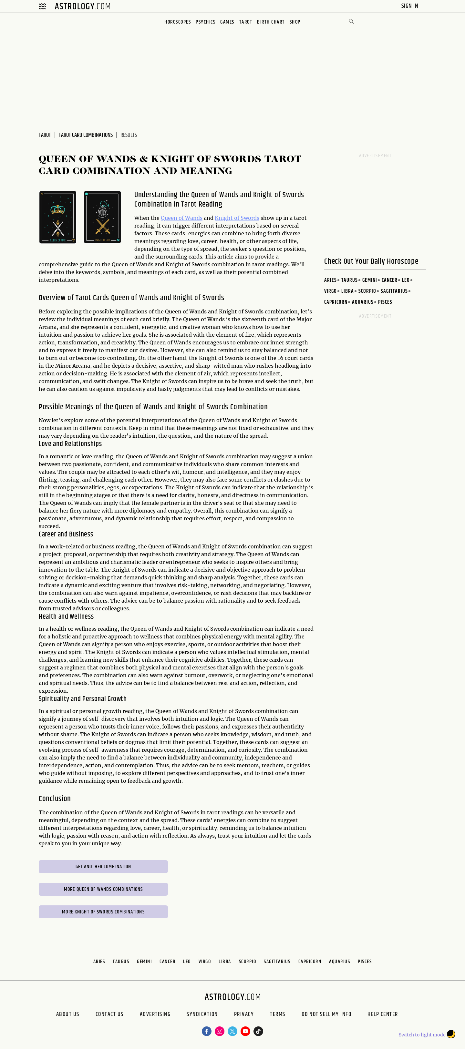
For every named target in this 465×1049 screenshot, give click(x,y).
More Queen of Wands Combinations (103, 889)
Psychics (205, 22)
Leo (406, 280)
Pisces (385, 302)
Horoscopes (177, 22)
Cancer (390, 280)
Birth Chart (271, 22)
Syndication (202, 1015)
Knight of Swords (237, 218)
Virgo (330, 291)
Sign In (410, 6)
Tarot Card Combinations (86, 135)
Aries (330, 280)
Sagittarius (394, 291)
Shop (295, 22)
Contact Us (110, 1015)
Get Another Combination (103, 867)
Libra (347, 291)
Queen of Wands (181, 218)
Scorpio (367, 291)
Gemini (369, 280)
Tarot (246, 22)
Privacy (244, 1015)
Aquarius (363, 302)
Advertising (155, 1015)
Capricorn (335, 302)
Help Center (382, 1015)
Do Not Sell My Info (327, 1015)
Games (227, 22)
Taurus (349, 280)
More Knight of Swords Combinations (103, 912)
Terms (277, 1015)
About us (67, 1015)
